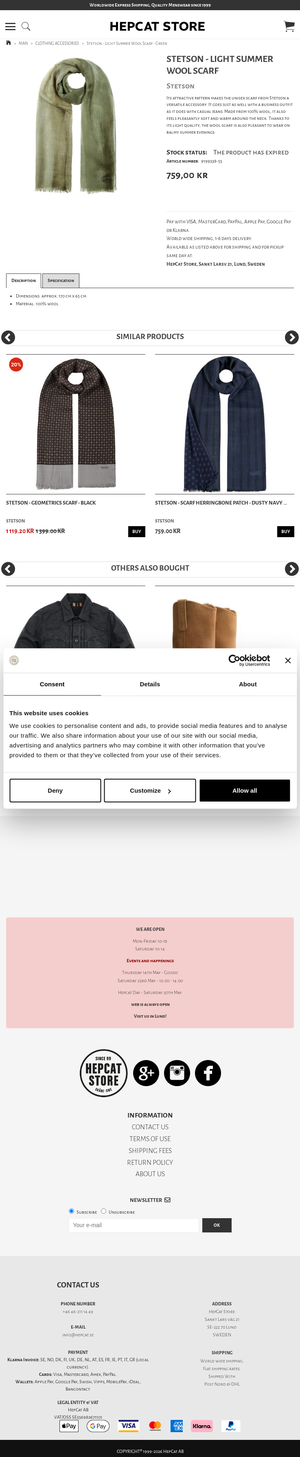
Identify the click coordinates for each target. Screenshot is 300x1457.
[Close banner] (288, 660)
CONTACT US (150, 1127)
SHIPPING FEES (150, 1150)
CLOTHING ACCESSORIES (57, 43)
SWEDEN (222, 1335)
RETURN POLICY (150, 1162)
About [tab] (248, 683)
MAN (23, 43)
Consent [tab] (52, 683)
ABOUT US (150, 1174)
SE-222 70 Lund (221, 1327)
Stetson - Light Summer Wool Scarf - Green (127, 43)
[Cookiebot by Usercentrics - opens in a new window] (234, 660)
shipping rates (225, 1369)
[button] (10, 26)
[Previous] (8, 337)
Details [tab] (150, 683)
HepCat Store (222, 1312)
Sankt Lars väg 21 (222, 1319)
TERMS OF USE (150, 1139)
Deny (55, 790)
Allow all (244, 790)
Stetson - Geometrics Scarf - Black (51, 502)
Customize (150, 790)
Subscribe (87, 1212)
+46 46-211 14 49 (78, 1312)
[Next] (292, 337)
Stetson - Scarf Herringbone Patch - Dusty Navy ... (221, 502)
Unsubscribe (122, 1212)
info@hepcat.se (78, 1335)
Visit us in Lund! (150, 1016)
